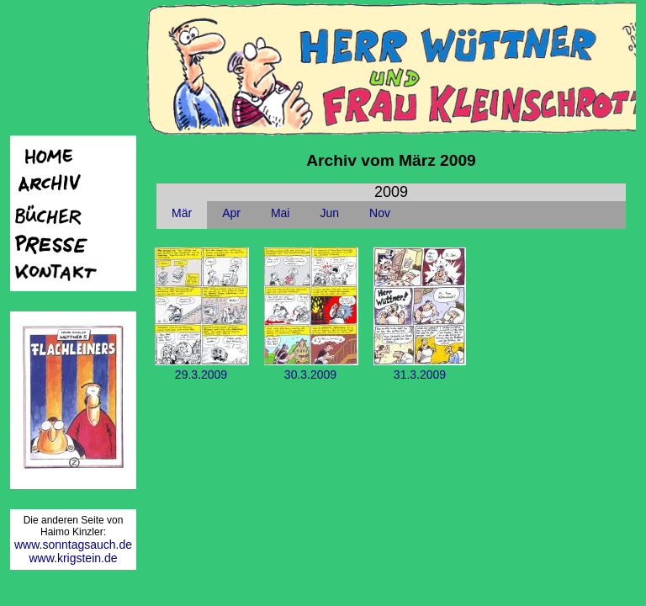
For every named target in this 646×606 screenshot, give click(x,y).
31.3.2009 (419, 367)
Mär (182, 213)
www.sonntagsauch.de (73, 544)
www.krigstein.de (73, 558)
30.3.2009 (311, 367)
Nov (379, 213)
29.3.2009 (202, 367)
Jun (329, 213)
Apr (231, 213)
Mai (280, 213)
